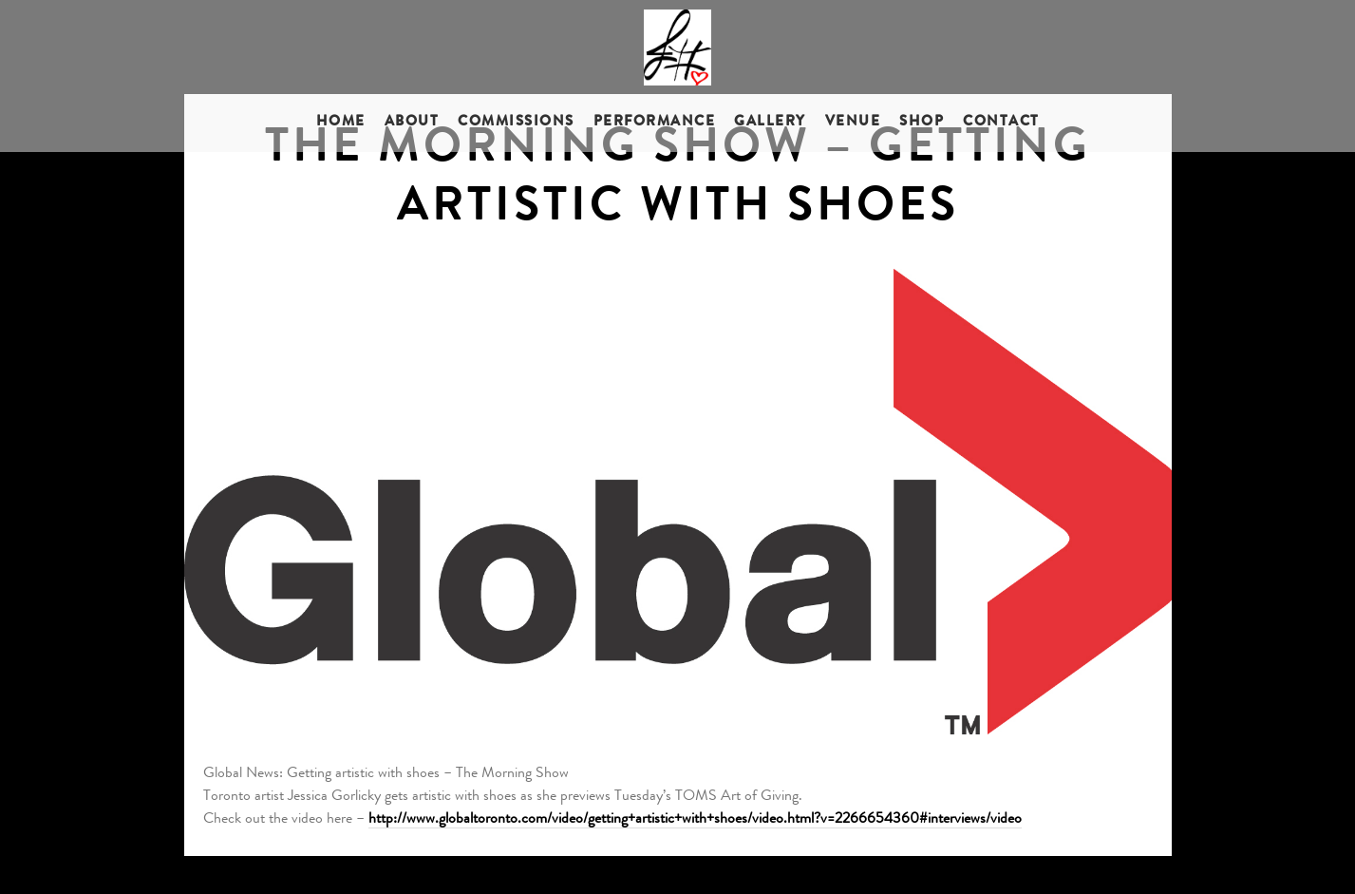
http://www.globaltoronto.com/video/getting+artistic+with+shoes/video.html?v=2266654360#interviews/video (695, 819)
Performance (654, 123)
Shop (921, 123)
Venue (853, 123)
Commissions (516, 123)
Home (341, 123)
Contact (1001, 123)
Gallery (770, 123)
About (412, 123)
